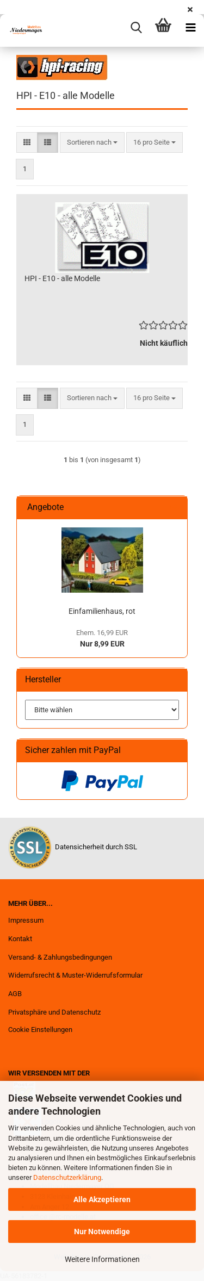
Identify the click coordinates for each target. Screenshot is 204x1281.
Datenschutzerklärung (67, 1177)
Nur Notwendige (102, 1231)
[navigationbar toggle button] (190, 27)
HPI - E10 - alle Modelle (62, 278)
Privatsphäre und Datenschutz (54, 1012)
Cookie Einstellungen (40, 1029)
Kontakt (20, 939)
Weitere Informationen (102, 1259)
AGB (15, 994)
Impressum (26, 920)
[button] (27, 142)
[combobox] (92, 142)
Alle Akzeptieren (102, 1199)
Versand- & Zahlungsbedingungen (60, 957)
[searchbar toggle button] (136, 27)
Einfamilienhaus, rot (102, 611)
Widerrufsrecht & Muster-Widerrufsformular (75, 975)
